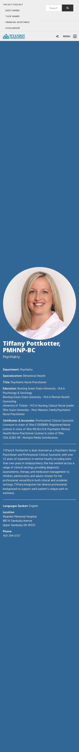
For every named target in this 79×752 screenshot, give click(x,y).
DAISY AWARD (12, 10)
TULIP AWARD (12, 16)
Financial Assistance (17, 22)
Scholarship (12, 28)
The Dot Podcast (13, 4)
